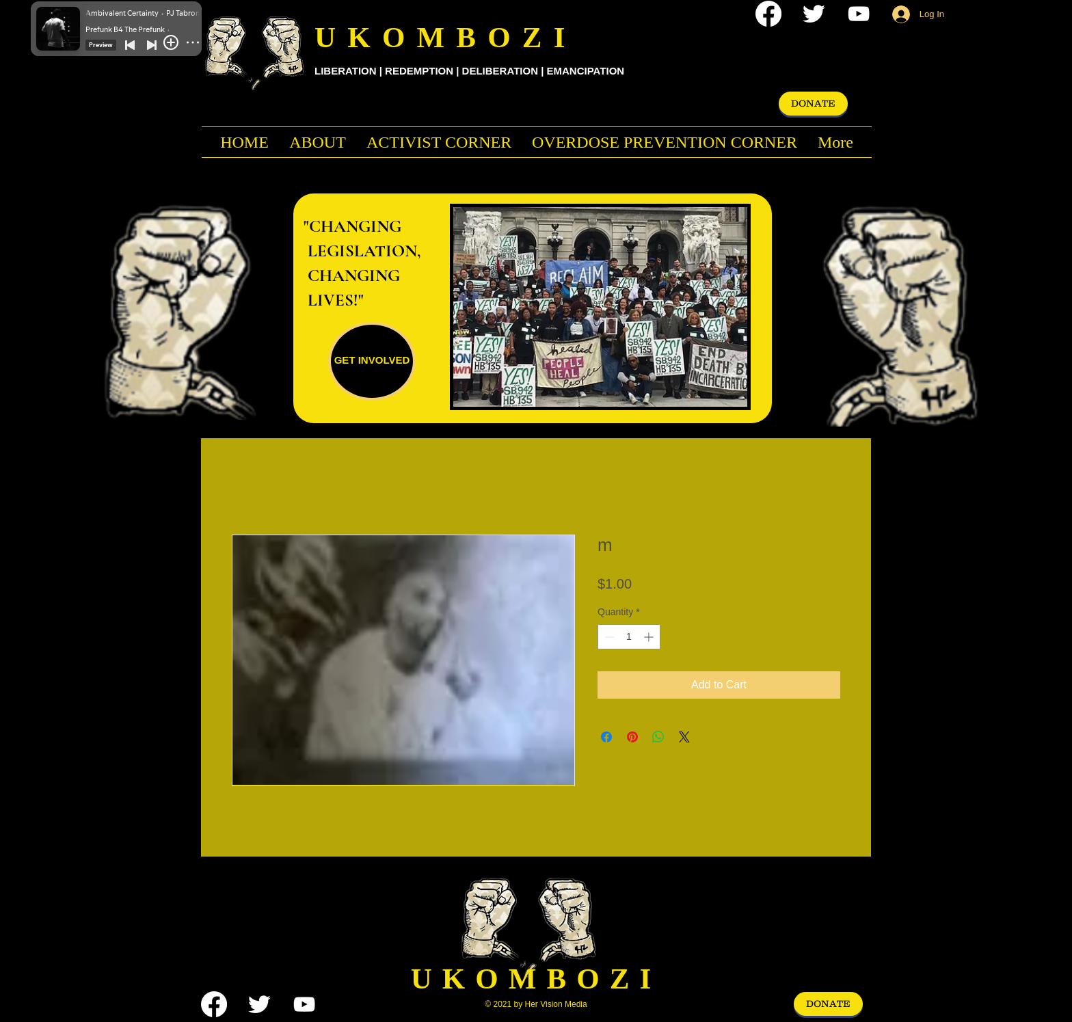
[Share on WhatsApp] (658, 737)
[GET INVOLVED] (372, 361)
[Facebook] (768, 14)
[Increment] (649, 637)
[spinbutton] (629, 637)
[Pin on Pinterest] (632, 737)
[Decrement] (608, 637)
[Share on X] (684, 737)
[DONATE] (813, 104)
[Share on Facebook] (606, 737)
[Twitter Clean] (814, 14)
